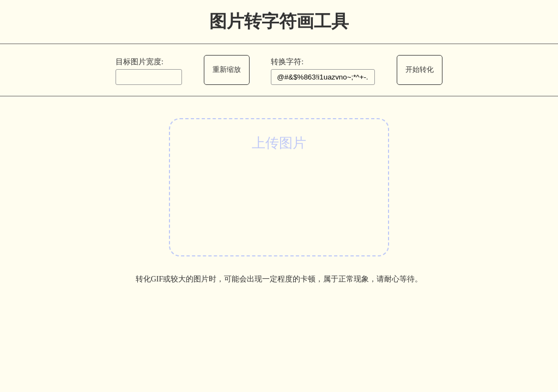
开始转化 (419, 69)
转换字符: (287, 62)
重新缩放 (227, 69)
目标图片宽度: (139, 62)
